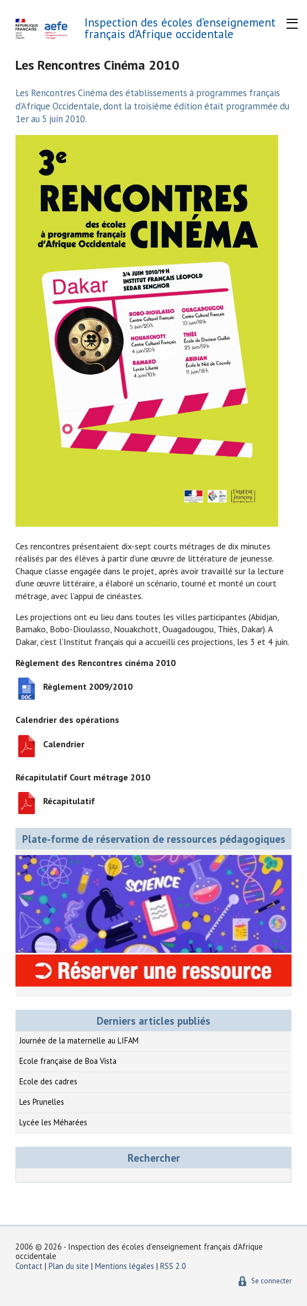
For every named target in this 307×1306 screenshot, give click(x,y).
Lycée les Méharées (53, 1122)
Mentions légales (124, 1266)
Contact (29, 1266)
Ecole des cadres (48, 1081)
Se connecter (271, 1281)
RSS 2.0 (173, 1266)
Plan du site (70, 1266)
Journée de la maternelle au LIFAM (79, 1040)
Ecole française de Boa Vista (68, 1061)
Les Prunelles (41, 1102)
